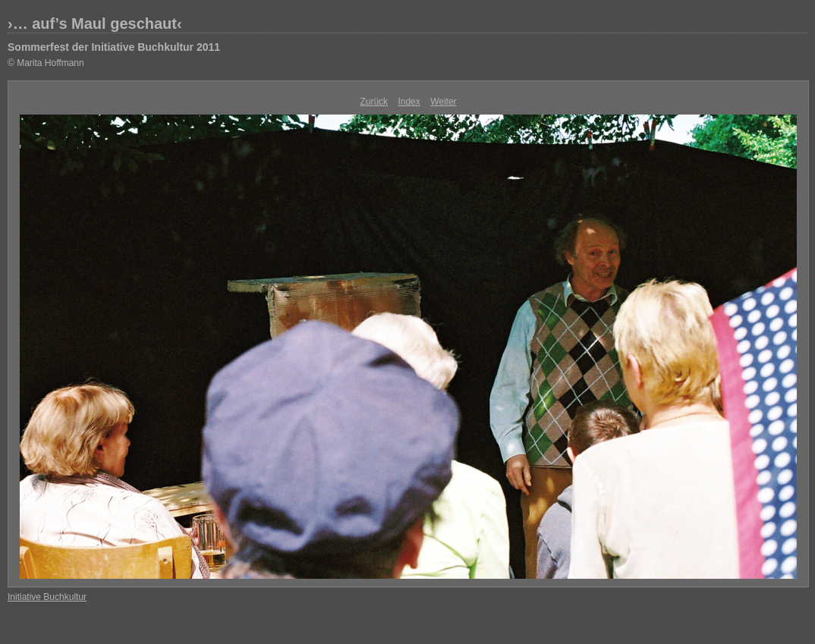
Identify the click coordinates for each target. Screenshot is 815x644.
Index (409, 101)
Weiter (443, 101)
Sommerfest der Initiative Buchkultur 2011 (114, 47)
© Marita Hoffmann (46, 63)
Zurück (374, 101)
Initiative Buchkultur (47, 597)
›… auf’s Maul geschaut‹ (95, 23)
